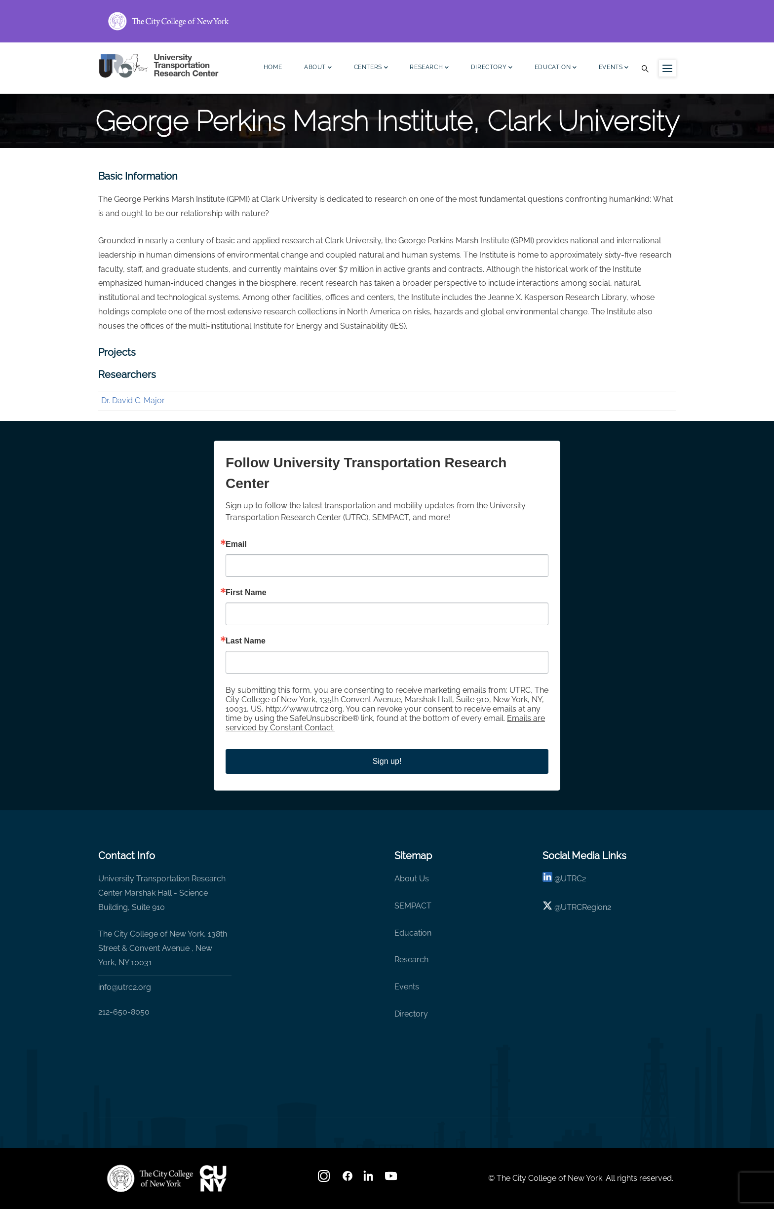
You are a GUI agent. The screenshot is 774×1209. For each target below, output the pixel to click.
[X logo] (547, 907)
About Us (411, 878)
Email (236, 544)
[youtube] (392, 1179)
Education (556, 68)
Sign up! (387, 761)
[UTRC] (150, 1178)
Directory (492, 68)
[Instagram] (325, 1179)
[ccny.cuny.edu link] (387, 21)
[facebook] (347, 1179)
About (318, 68)
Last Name (246, 641)
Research (429, 68)
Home (273, 67)
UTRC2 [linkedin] (573, 878)
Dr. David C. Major (133, 400)
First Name (246, 593)
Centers (371, 68)
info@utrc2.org (124, 987)
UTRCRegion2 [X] (586, 907)
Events (614, 68)
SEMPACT (412, 905)
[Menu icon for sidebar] (667, 68)
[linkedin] (547, 878)
